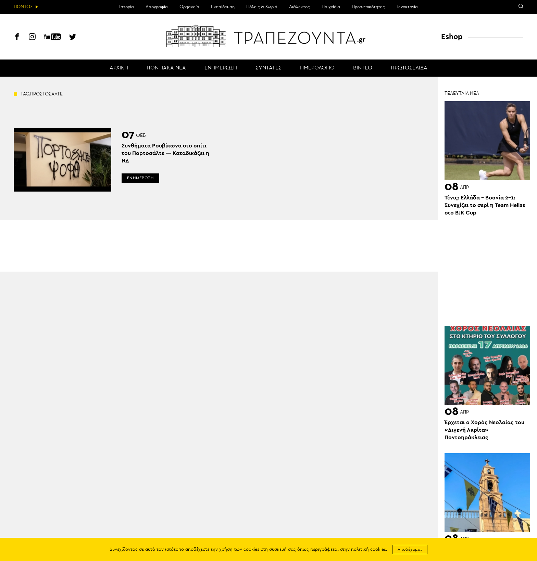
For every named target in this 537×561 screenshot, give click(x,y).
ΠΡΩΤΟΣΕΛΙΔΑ (409, 68)
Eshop (452, 36)
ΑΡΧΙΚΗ (119, 68)
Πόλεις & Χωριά (261, 6)
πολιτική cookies (368, 549)
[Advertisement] (487, 271)
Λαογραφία (157, 6)
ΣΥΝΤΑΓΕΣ (268, 68)
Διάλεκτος (299, 6)
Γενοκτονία (407, 6)
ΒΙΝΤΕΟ (362, 68)
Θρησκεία (189, 6)
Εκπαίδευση (223, 6)
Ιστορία (126, 6)
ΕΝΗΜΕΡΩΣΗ (220, 68)
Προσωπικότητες (368, 6)
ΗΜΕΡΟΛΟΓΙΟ (317, 68)
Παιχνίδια (331, 6)
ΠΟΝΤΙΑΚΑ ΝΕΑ (166, 68)
